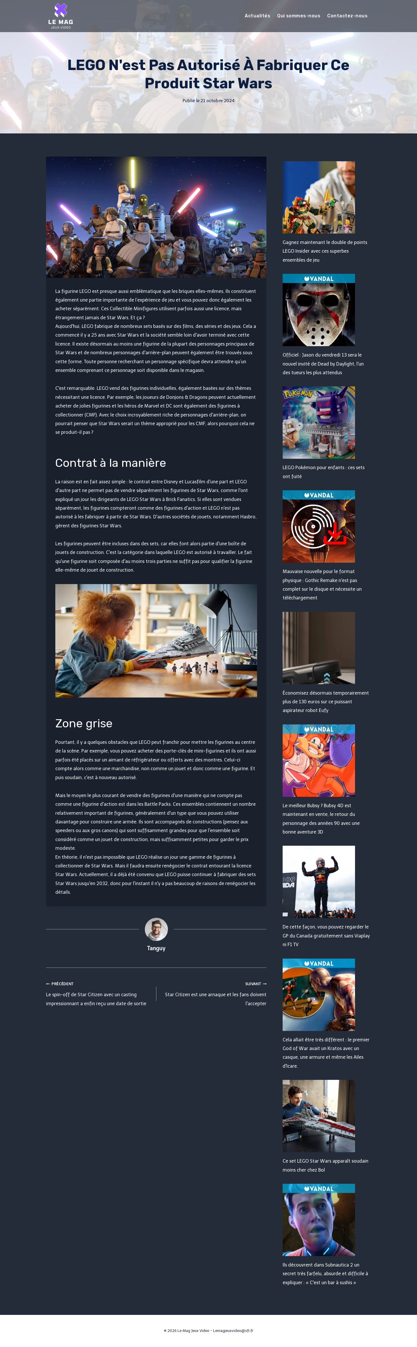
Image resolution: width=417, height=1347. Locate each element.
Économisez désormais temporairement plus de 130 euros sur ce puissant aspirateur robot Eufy (326, 701)
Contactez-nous (347, 16)
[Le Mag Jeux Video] (60, 15)
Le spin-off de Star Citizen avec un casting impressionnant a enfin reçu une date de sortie (99, 992)
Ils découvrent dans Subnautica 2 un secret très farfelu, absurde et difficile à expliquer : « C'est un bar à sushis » (325, 1273)
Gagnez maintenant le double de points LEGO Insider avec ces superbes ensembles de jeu (325, 251)
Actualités (257, 16)
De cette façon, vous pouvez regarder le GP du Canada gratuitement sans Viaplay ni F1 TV (326, 935)
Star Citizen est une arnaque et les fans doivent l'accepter (214, 992)
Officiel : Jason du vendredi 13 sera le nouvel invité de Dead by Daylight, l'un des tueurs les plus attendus (323, 363)
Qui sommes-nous (298, 16)
